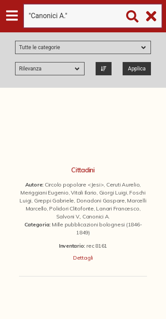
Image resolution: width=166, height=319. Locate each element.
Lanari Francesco (117, 208)
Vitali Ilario (84, 192)
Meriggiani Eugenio (44, 192)
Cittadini (83, 170)
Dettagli (83, 257)
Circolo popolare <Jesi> (74, 184)
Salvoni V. (68, 216)
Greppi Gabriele (54, 200)
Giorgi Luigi (113, 192)
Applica (137, 69)
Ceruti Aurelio (123, 184)
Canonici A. (96, 216)
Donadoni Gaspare (101, 200)
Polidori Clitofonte (71, 208)
